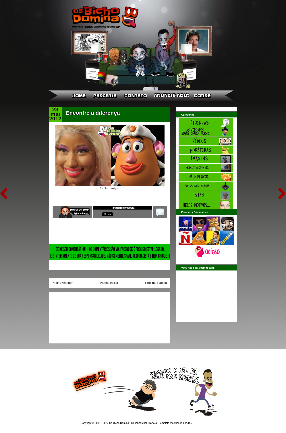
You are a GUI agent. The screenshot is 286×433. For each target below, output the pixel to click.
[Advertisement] (74, 316)
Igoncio (152, 423)
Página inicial (109, 283)
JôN (190, 423)
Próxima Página (156, 283)
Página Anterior (62, 283)
